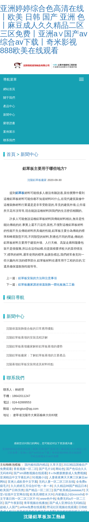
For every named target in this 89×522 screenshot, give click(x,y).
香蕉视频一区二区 (25, 469)
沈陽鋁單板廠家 (37, 180)
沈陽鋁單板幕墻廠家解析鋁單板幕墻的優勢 (34, 346)
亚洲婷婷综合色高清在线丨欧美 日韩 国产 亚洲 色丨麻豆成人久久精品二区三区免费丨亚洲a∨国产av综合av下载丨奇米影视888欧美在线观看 (43, 29)
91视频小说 (39, 477)
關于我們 (9, 97)
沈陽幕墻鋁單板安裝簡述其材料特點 (30, 364)
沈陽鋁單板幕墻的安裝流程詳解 (27, 337)
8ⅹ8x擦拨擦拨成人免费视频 (67, 473)
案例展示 (9, 131)
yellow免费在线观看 (32, 507)
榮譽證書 (9, 123)
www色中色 (48, 498)
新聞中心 (9, 114)
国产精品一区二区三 (38, 490)
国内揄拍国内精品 (36, 464)
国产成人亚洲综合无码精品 (67, 503)
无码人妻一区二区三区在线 (56, 481)
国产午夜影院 (13, 503)
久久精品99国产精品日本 (70, 486)
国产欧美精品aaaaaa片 (69, 490)
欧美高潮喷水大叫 (42, 494)
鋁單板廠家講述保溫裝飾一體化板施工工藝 (46, 284)
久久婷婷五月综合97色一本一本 (32, 486)
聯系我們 (9, 140)
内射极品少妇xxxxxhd (69, 494)
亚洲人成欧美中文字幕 (22, 481)
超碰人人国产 (9, 507)
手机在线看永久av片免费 (45, 456)
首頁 (11, 154)
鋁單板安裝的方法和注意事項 (37, 278)
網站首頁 (9, 89)
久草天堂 (56, 464)
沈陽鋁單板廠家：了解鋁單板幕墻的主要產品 (35, 355)
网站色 (60, 469)
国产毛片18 (46, 469)
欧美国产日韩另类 (12, 490)
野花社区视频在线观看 (62, 507)
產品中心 (9, 106)
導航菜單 (10, 79)
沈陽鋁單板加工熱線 (44, 516)
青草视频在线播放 (36, 503)
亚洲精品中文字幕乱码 (15, 477)
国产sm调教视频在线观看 (30, 473)
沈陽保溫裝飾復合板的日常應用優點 (30, 328)
